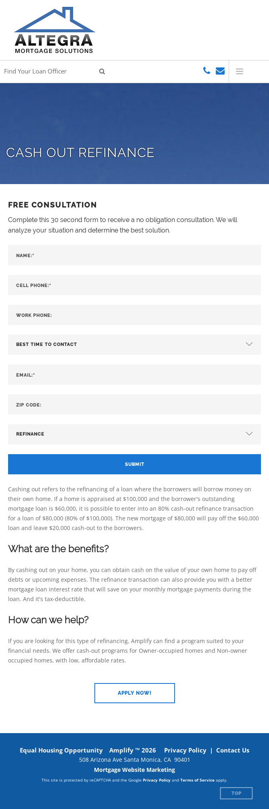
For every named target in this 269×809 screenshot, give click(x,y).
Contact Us (232, 750)
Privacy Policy (185, 750)
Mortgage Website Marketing (134, 769)
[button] (134, 693)
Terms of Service (197, 780)
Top (236, 793)
